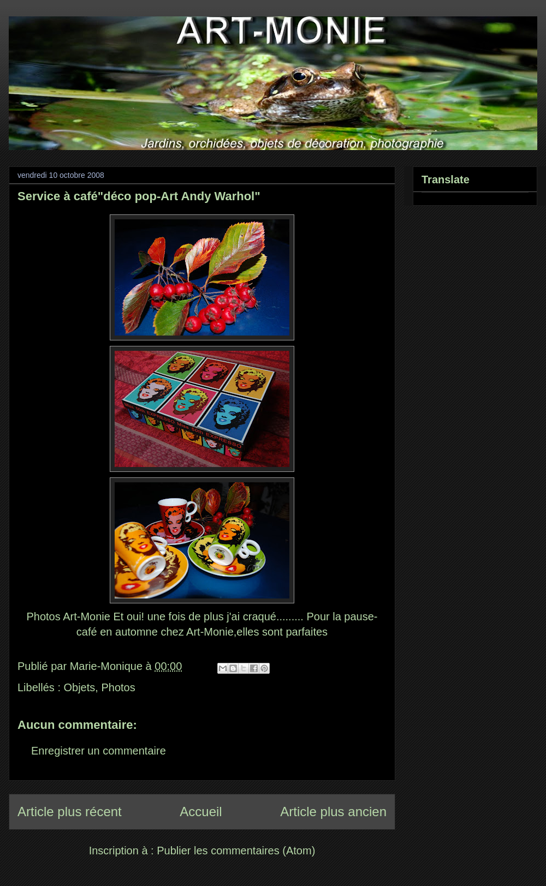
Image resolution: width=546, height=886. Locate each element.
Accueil (201, 811)
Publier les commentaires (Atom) (236, 851)
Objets (80, 687)
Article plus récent (69, 811)
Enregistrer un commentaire (98, 751)
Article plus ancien (333, 811)
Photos (118, 687)
